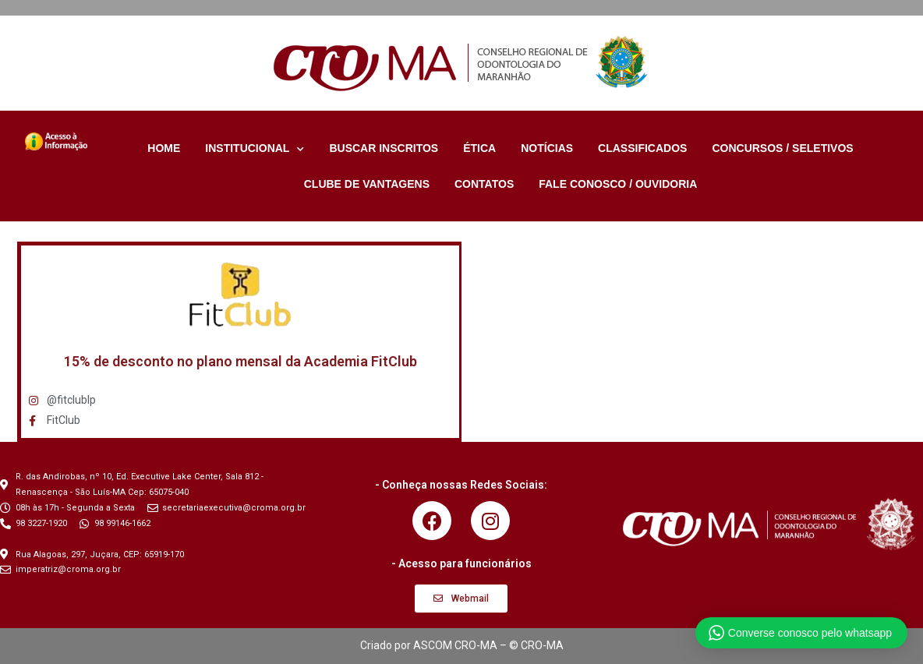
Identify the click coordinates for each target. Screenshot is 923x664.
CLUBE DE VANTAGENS (367, 184)
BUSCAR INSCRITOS (383, 148)
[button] (461, 599)
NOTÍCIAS (547, 148)
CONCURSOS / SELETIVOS (782, 148)
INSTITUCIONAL (254, 148)
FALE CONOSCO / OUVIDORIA (618, 184)
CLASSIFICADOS (642, 148)
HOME (163, 148)
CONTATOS (484, 184)
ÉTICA (479, 148)
